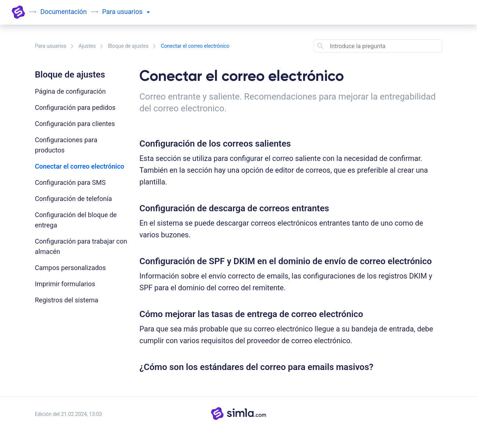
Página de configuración (70, 91)
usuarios (133, 11)
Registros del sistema (66, 300)
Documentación (63, 11)
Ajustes (87, 46)
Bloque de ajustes (128, 46)
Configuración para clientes (75, 123)
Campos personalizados (70, 268)
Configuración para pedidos (75, 107)
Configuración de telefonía (73, 198)
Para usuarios (50, 46)
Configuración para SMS (70, 182)
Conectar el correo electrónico (79, 166)
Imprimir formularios (65, 284)
